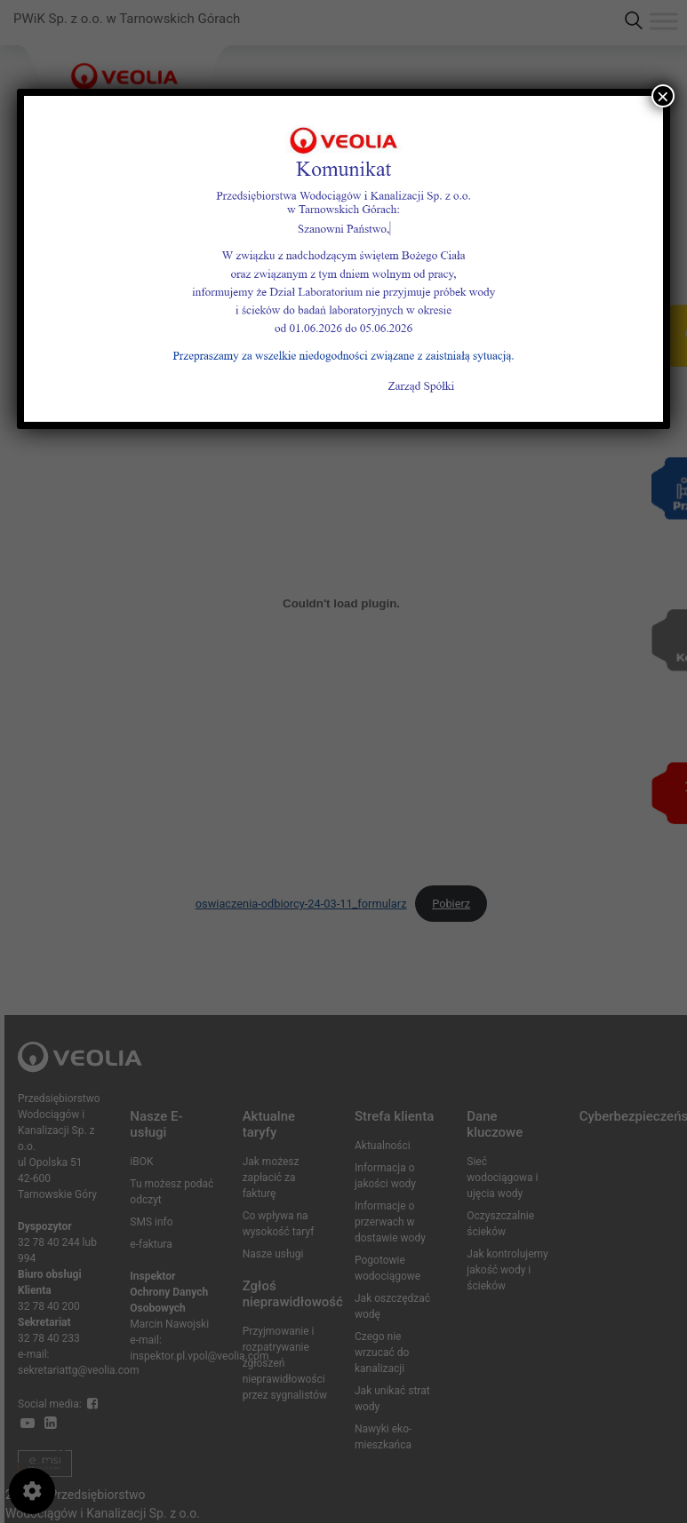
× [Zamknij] (663, 95)
